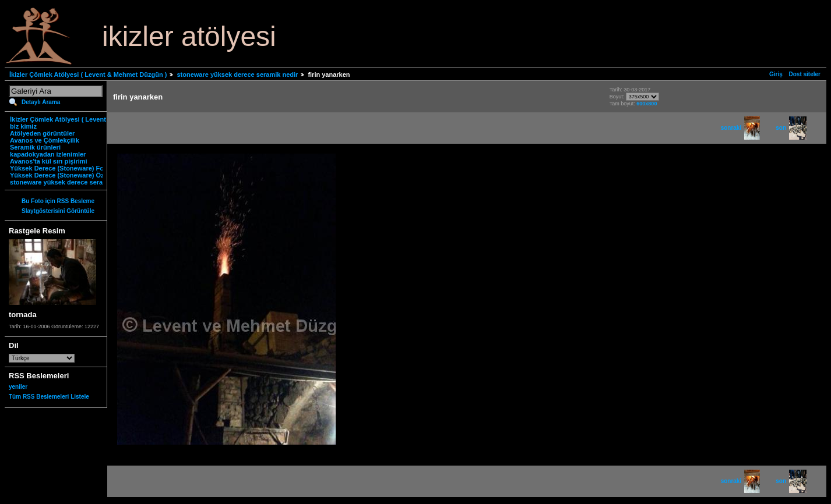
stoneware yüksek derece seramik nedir (237, 74)
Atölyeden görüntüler (42, 133)
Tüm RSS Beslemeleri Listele (49, 396)
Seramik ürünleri (35, 147)
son (791, 128)
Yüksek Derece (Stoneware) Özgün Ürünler (75, 175)
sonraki (740, 128)
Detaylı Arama (41, 102)
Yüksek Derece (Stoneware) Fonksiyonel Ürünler (84, 168)
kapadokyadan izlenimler (48, 154)
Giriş (776, 74)
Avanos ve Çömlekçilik (44, 140)
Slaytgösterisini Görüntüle (58, 211)
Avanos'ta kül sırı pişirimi (48, 161)
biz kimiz (23, 126)
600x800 (646, 104)
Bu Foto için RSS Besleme (58, 201)
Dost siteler (805, 74)
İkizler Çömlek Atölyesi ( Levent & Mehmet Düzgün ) (88, 74)
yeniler (18, 387)
